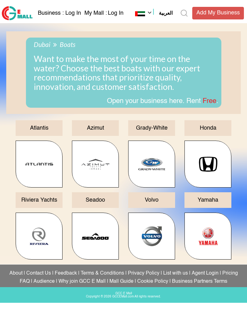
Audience (44, 281)
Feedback (66, 273)
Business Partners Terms (199, 281)
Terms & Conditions (102, 273)
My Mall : (95, 13)
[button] (154, 14)
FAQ (25, 281)
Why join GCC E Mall (82, 281)
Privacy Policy (143, 273)
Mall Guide (121, 281)
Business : (51, 13)
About (16, 273)
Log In (73, 13)
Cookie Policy (152, 281)
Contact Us (38, 273)
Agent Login (205, 273)
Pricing (230, 273)
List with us (175, 273)
